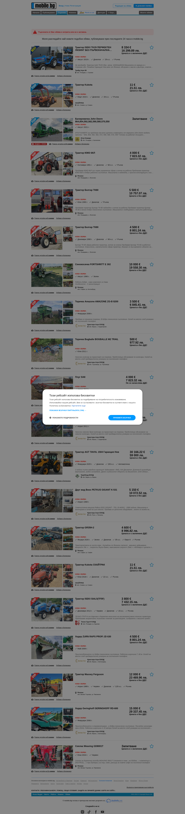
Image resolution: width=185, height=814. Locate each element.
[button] (92, 410)
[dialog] (92, 407)
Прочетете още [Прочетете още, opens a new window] (79, 405)
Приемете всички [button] (122, 417)
